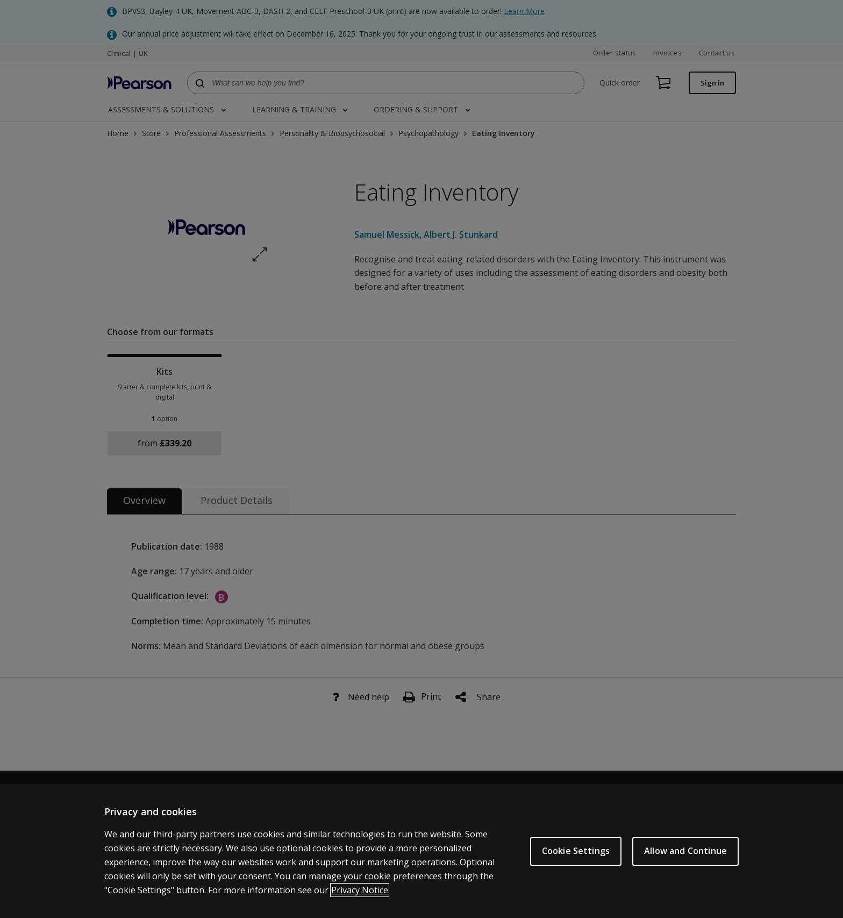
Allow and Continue (685, 862)
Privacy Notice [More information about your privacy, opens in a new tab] (359, 901)
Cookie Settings (576, 862)
